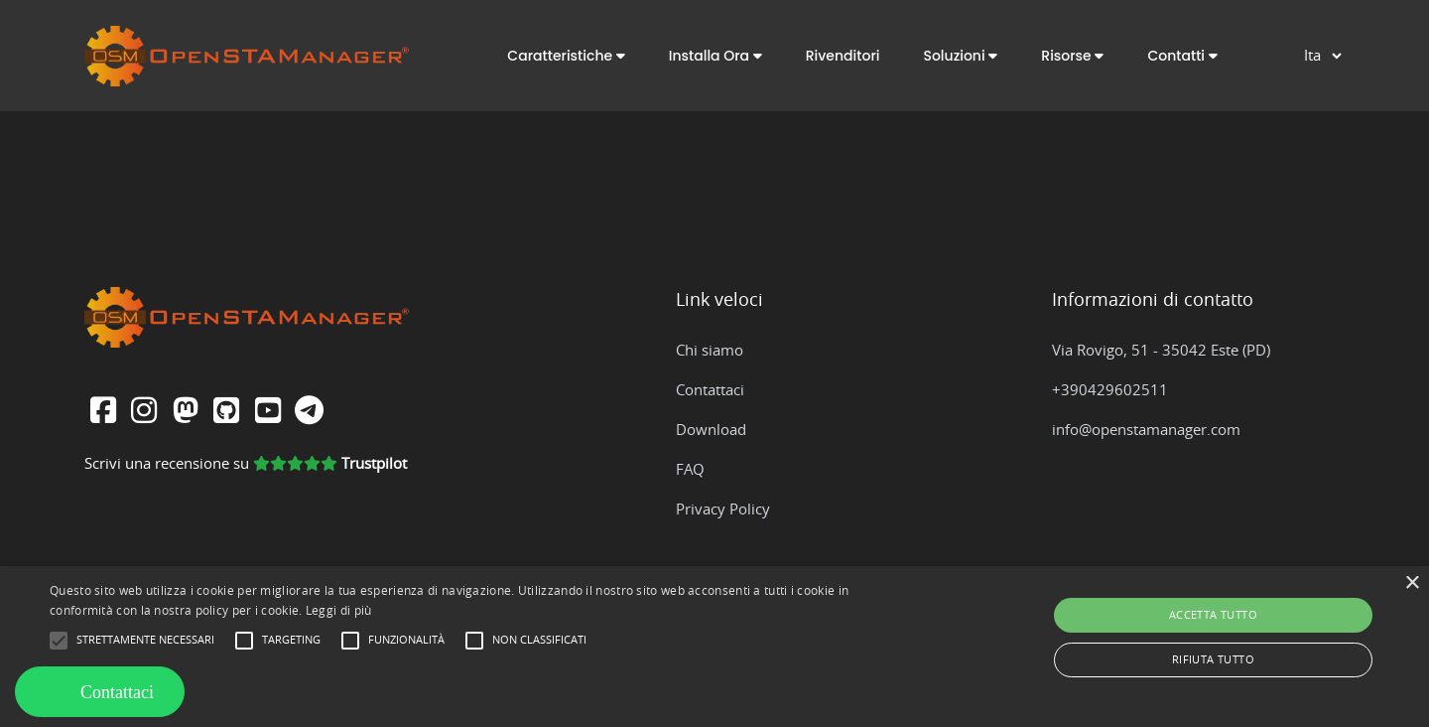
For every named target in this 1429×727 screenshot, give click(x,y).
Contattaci (710, 390)
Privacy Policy (723, 510)
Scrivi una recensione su (245, 464)
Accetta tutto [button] (1213, 615)
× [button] (1411, 583)
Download (711, 430)
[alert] (714, 646)
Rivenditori (843, 56)
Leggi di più (339, 611)
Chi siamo (709, 351)
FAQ (690, 470)
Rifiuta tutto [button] (1213, 659)
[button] (565, 55)
